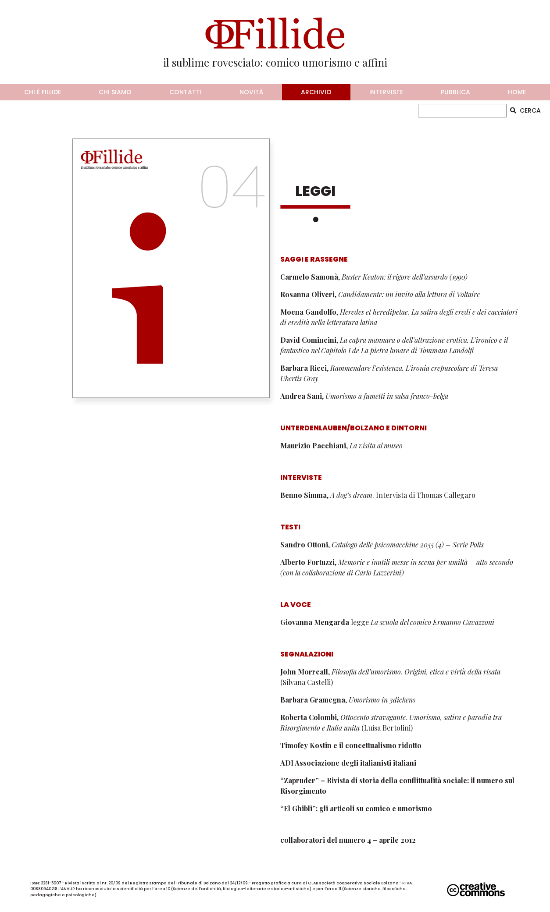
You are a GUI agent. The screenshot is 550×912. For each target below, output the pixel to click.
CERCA (525, 110)
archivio (316, 92)
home (517, 92)
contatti (185, 92)
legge (387, 622)
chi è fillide (42, 92)
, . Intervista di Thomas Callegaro (377, 495)
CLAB (313, 883)
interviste (386, 92)
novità (251, 92)
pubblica (455, 92)
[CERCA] (462, 110)
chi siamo (115, 92)
